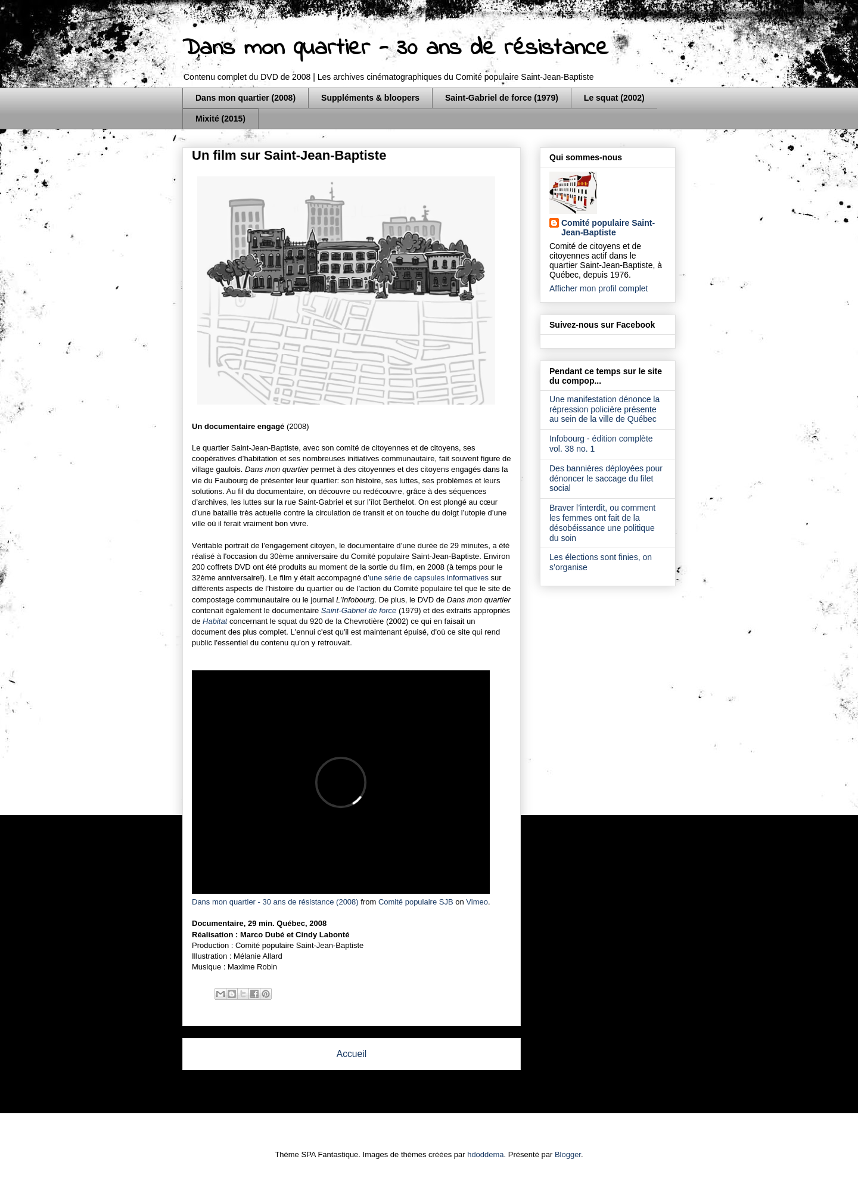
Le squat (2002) (614, 97)
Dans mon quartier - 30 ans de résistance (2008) (275, 901)
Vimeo (477, 901)
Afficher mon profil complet (598, 288)
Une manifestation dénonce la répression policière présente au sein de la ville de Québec (604, 409)
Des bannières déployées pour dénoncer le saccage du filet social (606, 478)
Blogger (568, 1154)
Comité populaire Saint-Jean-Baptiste (608, 227)
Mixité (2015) (220, 118)
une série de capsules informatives (429, 577)
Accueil (351, 1054)
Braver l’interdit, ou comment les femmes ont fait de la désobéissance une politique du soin (602, 522)
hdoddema (485, 1154)
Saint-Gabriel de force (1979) (501, 97)
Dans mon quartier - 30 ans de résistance (395, 48)
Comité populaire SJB (415, 901)
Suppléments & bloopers (370, 97)
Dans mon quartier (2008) (245, 97)
